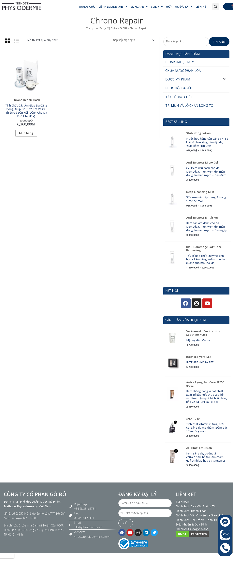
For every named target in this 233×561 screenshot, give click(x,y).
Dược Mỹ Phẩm (109, 28)
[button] (215, 6)
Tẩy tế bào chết (178, 97)
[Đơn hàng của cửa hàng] (132, 40)
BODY (157, 6)
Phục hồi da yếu (178, 89)
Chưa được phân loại (183, 71)
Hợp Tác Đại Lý (179, 6)
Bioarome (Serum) (180, 62)
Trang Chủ (86, 6)
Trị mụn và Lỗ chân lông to (189, 106)
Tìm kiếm (219, 42)
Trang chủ (92, 28)
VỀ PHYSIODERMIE (112, 6)
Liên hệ (201, 6)
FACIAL (123, 28)
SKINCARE (139, 6)
